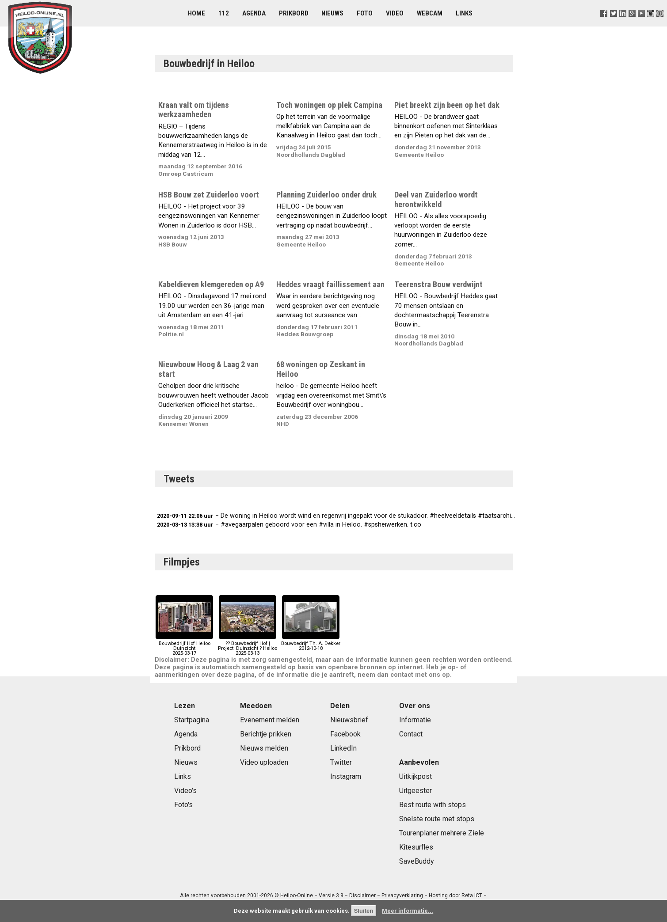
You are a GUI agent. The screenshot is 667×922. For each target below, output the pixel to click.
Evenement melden (269, 720)
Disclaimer (362, 895)
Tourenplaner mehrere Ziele (441, 833)
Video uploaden (264, 762)
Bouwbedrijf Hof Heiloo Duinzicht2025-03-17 (184, 646)
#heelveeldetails (453, 516)
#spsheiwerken (385, 524)
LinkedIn (343, 748)
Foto (365, 13)
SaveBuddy (416, 861)
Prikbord (294, 13)
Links (464, 13)
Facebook (345, 734)
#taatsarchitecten (504, 516)
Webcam (429, 13)
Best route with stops (432, 805)
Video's (185, 790)
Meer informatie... (407, 910)
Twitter (341, 762)
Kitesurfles (416, 847)
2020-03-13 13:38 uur (185, 524)
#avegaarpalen (242, 524)
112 (223, 13)
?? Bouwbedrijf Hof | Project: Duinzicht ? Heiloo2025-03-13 (247, 646)
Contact (411, 734)
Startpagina (191, 720)
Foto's (183, 805)
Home (196, 13)
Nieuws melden (264, 748)
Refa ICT (471, 895)
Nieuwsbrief (349, 720)
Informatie (415, 720)
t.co (415, 524)
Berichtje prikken (265, 734)
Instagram (345, 776)
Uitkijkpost (415, 776)
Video (395, 13)
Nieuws (332, 13)
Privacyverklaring (402, 895)
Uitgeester (415, 790)
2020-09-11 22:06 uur (185, 515)
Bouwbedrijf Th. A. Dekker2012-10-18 (310, 643)
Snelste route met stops (436, 819)
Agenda (254, 13)
